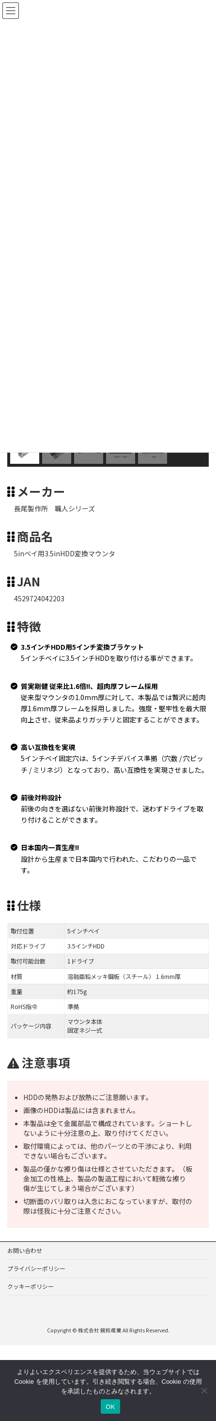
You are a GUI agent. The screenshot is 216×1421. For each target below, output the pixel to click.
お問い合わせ (24, 1250)
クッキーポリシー (30, 1286)
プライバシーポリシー (36, 1268)
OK (110, 1406)
